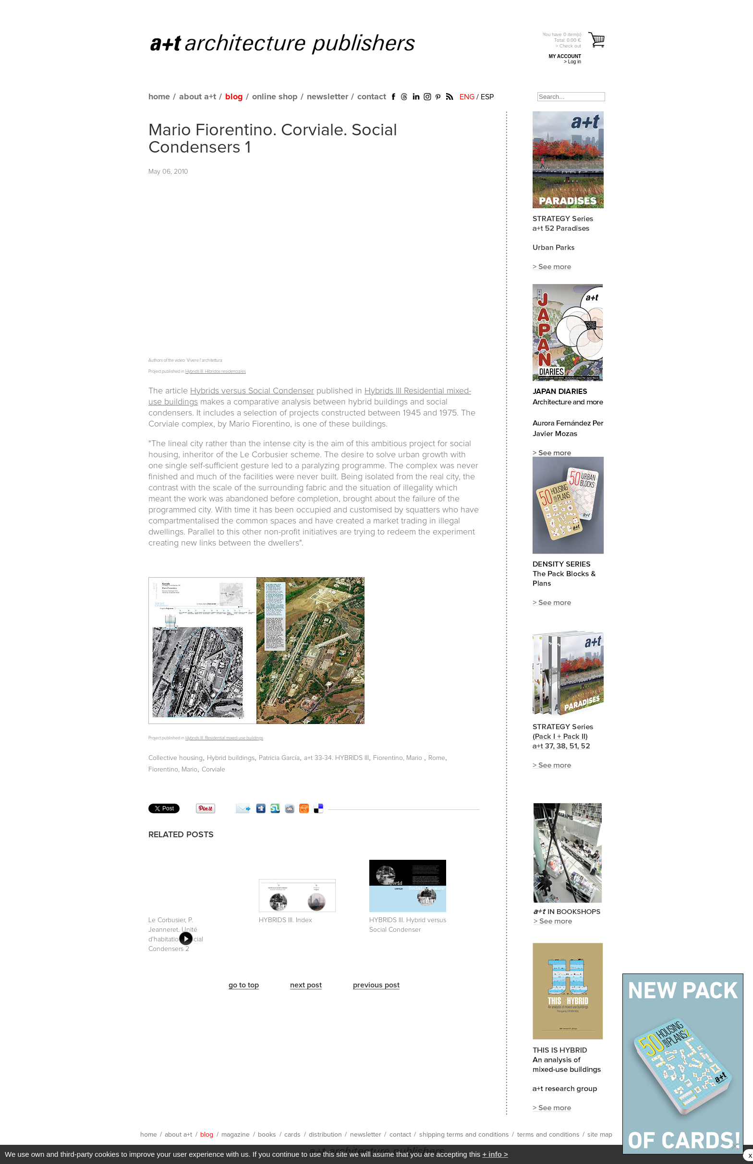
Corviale (213, 769)
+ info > (495, 1154)
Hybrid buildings (231, 758)
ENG (467, 97)
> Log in (572, 61)
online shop (275, 97)
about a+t (197, 97)
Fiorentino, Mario (398, 758)
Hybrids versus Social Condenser (252, 391)
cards (292, 1134)
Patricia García (279, 758)
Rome (436, 758)
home (159, 97)
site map (599, 1134)
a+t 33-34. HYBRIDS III (336, 758)
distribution (325, 1134)
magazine (235, 1134)
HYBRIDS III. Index (285, 920)
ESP (487, 97)
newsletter (327, 97)
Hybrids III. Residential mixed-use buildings (224, 738)
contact (371, 97)
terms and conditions (548, 1134)
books (267, 1134)
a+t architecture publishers (294, 44)
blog (234, 97)
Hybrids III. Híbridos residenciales (215, 371)
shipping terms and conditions (464, 1134)
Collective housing (175, 758)
